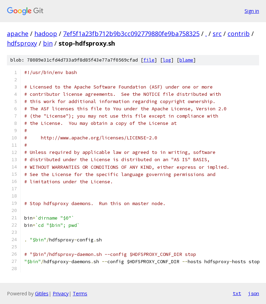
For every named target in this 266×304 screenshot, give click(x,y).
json (253, 293)
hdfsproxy (22, 43)
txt (237, 293)
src (217, 33)
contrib (239, 33)
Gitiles (41, 293)
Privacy (61, 293)
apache (17, 33)
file (148, 60)
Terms (80, 293)
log (167, 60)
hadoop (45, 33)
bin (48, 43)
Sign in (252, 11)
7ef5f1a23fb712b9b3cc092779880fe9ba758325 (131, 33)
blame (186, 60)
